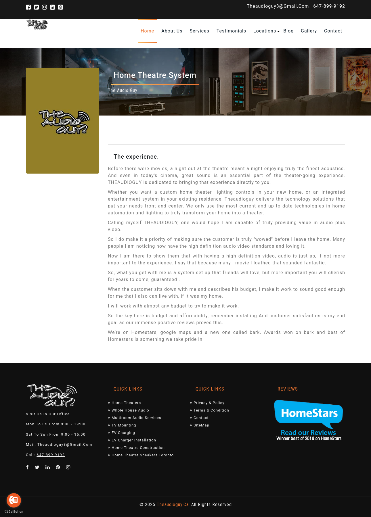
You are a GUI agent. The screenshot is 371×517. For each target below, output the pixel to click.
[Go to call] (14, 500)
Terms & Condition (209, 410)
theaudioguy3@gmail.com (278, 6)
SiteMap (199, 425)
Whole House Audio (128, 410)
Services (199, 31)
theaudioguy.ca (173, 504)
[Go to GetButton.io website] (14, 511)
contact (333, 31)
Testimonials (231, 31)
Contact (199, 418)
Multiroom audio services (134, 418)
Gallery (309, 31)
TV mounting (122, 425)
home (147, 31)
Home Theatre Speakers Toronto (141, 455)
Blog (288, 31)
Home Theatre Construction (136, 447)
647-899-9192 (329, 6)
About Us (171, 31)
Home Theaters (124, 403)
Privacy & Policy (207, 403)
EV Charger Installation (132, 440)
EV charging (121, 432)
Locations (264, 31)
